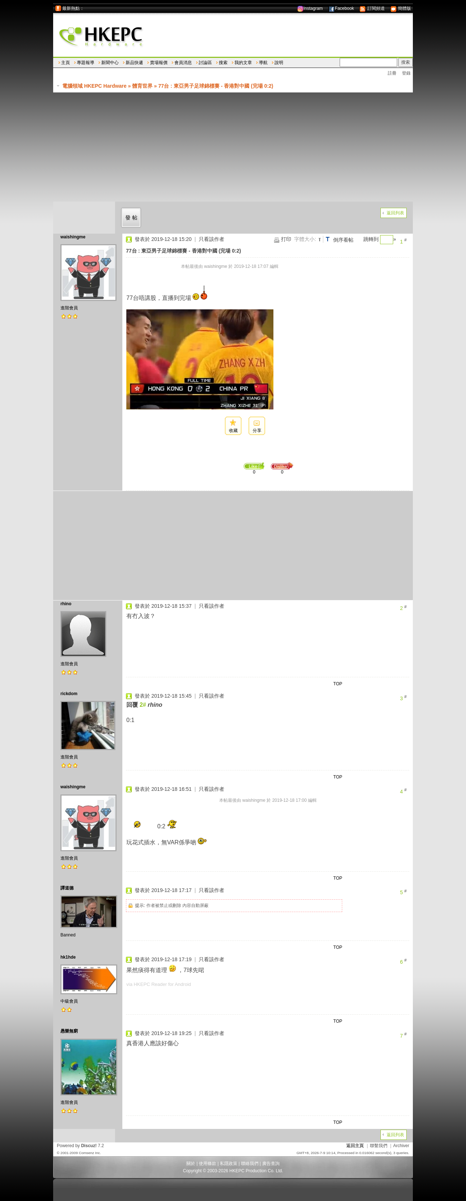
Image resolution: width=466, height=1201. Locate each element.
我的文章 (243, 62)
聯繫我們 (378, 1145)
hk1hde (68, 957)
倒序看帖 (343, 240)
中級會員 (69, 1001)
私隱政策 (228, 1163)
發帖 (132, 218)
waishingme (73, 236)
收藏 (233, 430)
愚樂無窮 (69, 1031)
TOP (337, 683)
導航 (263, 62)
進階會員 (69, 307)
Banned (67, 935)
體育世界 (142, 86)
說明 (279, 62)
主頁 (65, 62)
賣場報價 (158, 62)
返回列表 (395, 212)
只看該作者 (211, 239)
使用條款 (207, 1163)
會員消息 (183, 62)
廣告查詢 (271, 1163)
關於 (190, 1163)
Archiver (401, 1145)
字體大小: (305, 239)
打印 (286, 239)
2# (142, 705)
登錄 (406, 73)
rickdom (69, 693)
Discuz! (89, 1145)
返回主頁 (355, 1145)
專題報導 (85, 62)
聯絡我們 (249, 1163)
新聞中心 (110, 62)
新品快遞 (134, 62)
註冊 (392, 73)
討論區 (205, 62)
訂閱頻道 (371, 8)
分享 (257, 430)
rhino (65, 603)
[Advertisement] (233, 147)
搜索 (223, 62)
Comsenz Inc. (90, 1153)
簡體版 (400, 8)
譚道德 (67, 888)
